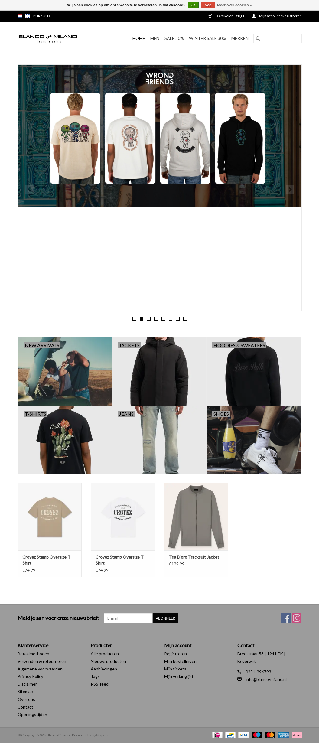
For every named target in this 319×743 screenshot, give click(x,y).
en (27, 16)
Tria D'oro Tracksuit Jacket (194, 556)
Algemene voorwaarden (40, 668)
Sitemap (25, 691)
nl (20, 16)
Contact (25, 706)
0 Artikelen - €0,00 (227, 16)
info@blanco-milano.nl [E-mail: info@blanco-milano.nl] (266, 679)
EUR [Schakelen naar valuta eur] (37, 16)
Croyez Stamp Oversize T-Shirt (47, 559)
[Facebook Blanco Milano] (286, 618)
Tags (95, 676)
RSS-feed (100, 683)
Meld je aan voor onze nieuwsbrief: (58, 618)
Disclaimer (27, 683)
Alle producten (105, 653)
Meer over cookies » (234, 5)
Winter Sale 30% (207, 38)
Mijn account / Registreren (277, 16)
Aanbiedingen (104, 668)
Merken (240, 38)
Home (138, 38)
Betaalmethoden (33, 653)
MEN (154, 38)
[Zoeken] (277, 38)
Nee (208, 5)
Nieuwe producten (108, 661)
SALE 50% (174, 38)
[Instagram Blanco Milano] (296, 618)
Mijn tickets (175, 668)
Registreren (175, 653)
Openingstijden (32, 714)
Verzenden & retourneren (42, 661)
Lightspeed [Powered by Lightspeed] (100, 735)
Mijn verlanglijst (179, 676)
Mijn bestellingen (180, 661)
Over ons (26, 699)
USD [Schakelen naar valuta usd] (46, 16)
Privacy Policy (30, 676)
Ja (193, 5)
